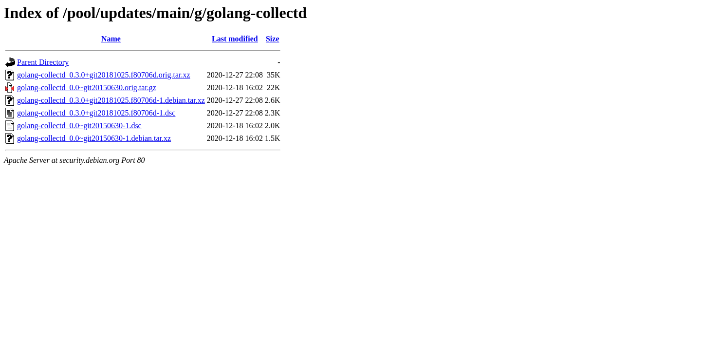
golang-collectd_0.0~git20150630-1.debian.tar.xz (94, 138)
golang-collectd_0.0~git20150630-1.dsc (79, 125)
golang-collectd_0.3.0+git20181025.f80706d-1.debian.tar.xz (111, 100)
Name (111, 39)
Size (272, 39)
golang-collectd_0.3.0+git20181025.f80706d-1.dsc (96, 113)
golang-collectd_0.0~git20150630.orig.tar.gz (86, 87)
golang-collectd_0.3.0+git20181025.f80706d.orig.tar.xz (103, 75)
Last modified (235, 39)
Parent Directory (43, 62)
